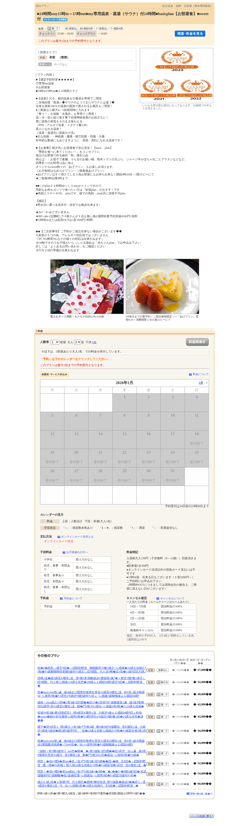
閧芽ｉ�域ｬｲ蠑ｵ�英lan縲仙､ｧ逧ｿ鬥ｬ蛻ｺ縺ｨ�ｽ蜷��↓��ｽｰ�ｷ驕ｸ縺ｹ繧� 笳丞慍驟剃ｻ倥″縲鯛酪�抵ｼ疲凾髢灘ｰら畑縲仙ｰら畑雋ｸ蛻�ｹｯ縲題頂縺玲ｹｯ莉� (91, 773)
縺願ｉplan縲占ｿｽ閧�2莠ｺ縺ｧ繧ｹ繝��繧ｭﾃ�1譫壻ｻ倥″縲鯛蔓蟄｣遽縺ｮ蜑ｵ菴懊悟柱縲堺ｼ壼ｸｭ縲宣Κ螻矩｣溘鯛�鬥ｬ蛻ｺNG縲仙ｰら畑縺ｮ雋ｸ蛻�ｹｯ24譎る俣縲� (91, 704)
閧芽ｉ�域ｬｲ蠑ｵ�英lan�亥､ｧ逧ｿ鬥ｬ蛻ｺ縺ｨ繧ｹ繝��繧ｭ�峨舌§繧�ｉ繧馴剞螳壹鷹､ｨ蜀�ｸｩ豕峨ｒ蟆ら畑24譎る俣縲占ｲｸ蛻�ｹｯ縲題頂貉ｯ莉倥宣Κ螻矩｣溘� (91, 763)
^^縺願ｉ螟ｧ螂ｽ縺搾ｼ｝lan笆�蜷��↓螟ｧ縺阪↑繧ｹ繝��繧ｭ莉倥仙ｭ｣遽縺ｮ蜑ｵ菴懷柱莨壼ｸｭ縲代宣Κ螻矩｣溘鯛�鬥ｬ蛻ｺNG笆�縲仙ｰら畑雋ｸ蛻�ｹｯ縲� (91, 753)
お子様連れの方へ (77, 552)
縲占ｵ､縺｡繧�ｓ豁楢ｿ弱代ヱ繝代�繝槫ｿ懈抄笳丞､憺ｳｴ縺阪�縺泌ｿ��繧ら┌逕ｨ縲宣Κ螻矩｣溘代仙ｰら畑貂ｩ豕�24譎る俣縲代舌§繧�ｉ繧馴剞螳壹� (91, 784)
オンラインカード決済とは (77, 536)
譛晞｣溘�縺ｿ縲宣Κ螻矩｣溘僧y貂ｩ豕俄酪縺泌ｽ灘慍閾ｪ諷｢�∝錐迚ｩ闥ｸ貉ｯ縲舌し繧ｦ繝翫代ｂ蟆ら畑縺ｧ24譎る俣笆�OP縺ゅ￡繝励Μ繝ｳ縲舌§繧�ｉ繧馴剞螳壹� (91, 681)
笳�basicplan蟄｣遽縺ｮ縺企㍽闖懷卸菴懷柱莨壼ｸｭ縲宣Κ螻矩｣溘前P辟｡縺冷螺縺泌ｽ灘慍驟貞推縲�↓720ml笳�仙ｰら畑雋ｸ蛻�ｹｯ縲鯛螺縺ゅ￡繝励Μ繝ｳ (91, 742)
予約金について (73, 598)
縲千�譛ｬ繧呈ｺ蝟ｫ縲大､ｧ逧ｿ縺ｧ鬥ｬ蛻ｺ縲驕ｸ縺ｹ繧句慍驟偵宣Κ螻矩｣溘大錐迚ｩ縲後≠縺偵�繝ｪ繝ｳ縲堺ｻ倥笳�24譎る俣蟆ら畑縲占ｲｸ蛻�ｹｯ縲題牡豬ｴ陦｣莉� (91, 730)
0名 (94, 342)
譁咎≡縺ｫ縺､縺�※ (201, 793)
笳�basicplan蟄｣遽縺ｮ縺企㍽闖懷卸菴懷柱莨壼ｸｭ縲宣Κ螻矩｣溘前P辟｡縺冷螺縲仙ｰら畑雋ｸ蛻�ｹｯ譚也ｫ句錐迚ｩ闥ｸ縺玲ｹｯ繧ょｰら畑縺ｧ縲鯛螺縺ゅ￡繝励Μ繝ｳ (91, 694)
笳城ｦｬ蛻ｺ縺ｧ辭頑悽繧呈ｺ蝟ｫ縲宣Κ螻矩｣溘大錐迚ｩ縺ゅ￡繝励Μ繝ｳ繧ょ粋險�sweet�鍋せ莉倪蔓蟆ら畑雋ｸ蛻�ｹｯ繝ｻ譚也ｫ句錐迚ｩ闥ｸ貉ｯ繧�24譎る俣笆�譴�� (90, 716)
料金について (201, 374)
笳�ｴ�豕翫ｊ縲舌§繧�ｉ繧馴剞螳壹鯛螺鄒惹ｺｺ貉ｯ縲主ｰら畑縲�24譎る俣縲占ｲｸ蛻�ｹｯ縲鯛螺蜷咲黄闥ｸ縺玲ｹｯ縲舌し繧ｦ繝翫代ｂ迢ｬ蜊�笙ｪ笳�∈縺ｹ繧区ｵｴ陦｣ (91, 669)
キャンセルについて (172, 598)
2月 (201, 383)
